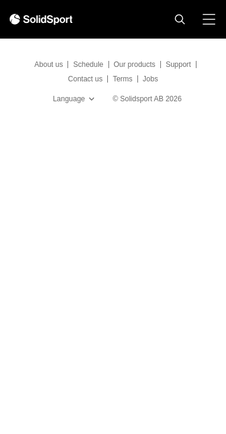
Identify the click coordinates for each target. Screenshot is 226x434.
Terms (123, 79)
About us (48, 64)
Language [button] (75, 99)
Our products (134, 64)
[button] (179, 19)
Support (178, 64)
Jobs (150, 79)
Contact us (85, 79)
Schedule (88, 64)
